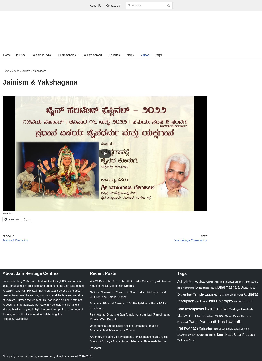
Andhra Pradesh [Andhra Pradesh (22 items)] (214, 282)
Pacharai (95, 348)
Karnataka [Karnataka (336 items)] (216, 309)
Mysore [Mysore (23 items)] (228, 316)
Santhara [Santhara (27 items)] (244, 329)
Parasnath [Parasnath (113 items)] (208, 322)
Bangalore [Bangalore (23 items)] (240, 282)
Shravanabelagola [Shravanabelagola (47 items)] (204, 335)
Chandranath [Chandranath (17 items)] (189, 288)
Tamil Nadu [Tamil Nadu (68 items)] (225, 335)
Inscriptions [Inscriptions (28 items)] (201, 301)
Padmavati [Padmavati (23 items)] (182, 322)
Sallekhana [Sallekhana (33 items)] (232, 328)
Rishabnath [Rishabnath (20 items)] (219, 329)
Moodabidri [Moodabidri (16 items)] (209, 316)
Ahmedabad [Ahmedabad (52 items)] (197, 282)
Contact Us (113, 5)
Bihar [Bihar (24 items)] (180, 288)
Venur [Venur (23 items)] (192, 340)
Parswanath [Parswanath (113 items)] (187, 328)
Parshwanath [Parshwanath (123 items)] (229, 322)
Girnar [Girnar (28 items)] (225, 295)
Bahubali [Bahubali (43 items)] (228, 282)
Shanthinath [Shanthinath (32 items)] (184, 335)
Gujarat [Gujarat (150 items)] (251, 294)
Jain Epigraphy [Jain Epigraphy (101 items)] (220, 301)
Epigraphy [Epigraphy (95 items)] (213, 295)
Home (7, 55)
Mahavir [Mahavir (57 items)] (183, 316)
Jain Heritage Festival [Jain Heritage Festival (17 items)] (243, 302)
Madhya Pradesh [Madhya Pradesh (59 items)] (241, 309)
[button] (26, 55)
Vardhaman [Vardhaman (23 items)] (183, 340)
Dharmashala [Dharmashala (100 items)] (228, 288)
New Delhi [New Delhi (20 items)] (246, 316)
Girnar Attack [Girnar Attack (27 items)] (236, 295)
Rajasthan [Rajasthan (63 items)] (206, 329)
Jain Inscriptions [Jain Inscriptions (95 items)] (190, 309)
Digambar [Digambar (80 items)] (248, 288)
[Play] (105, 154)
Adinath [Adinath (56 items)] (182, 282)
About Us (95, 5)
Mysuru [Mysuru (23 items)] (236, 316)
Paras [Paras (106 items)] (194, 322)
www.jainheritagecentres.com (36, 356)
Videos (15, 71)
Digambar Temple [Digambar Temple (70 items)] (190, 295)
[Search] (145, 5)
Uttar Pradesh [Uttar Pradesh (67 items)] (244, 335)
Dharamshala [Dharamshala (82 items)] (205, 288)
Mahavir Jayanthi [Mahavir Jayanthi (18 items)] (196, 316)
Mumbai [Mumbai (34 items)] (219, 316)
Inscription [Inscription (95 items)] (185, 301)
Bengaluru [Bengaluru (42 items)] (252, 282)
